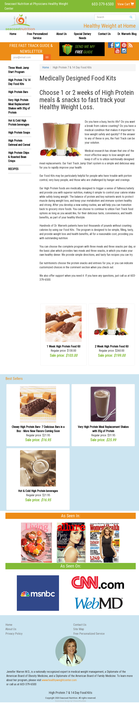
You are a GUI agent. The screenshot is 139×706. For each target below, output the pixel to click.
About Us (61, 34)
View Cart (125, 4)
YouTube (117, 50)
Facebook (111, 44)
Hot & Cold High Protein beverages (38, 491)
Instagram (124, 50)
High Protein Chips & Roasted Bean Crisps (18, 157)
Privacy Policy (13, 633)
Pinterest (124, 44)
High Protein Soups (19, 132)
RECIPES (13, 169)
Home (12, 34)
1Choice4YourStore (79, 701)
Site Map (78, 629)
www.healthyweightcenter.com (59, 680)
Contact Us (104, 34)
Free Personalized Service (37, 36)
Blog (130, 44)
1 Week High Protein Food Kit (63, 346)
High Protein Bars (18, 92)
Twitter (117, 44)
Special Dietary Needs (82, 36)
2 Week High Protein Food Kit (112, 346)
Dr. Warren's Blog (126, 34)
